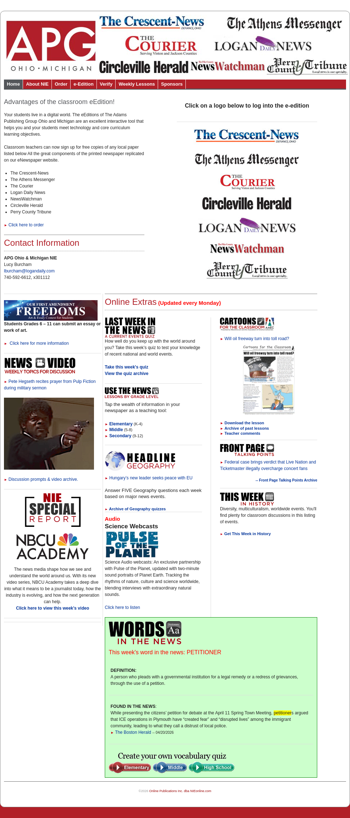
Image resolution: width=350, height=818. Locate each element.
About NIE (37, 84)
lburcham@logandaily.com (29, 271)
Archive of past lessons (247, 428)
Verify (106, 84)
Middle (114, 429)
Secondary (118, 435)
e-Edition (83, 84)
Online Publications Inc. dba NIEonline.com (180, 791)
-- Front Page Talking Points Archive (286, 480)
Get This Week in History (245, 534)
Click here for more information (36, 343)
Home (13, 84)
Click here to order (24, 224)
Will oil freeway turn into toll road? (254, 338)
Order (61, 84)
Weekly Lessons (136, 84)
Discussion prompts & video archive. (41, 479)
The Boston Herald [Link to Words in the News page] (131, 732)
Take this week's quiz (126, 367)
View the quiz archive (126, 373)
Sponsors (172, 84)
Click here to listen (122, 607)
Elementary (119, 423)
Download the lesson (244, 423)
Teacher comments (242, 433)
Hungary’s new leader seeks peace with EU (149, 477)
